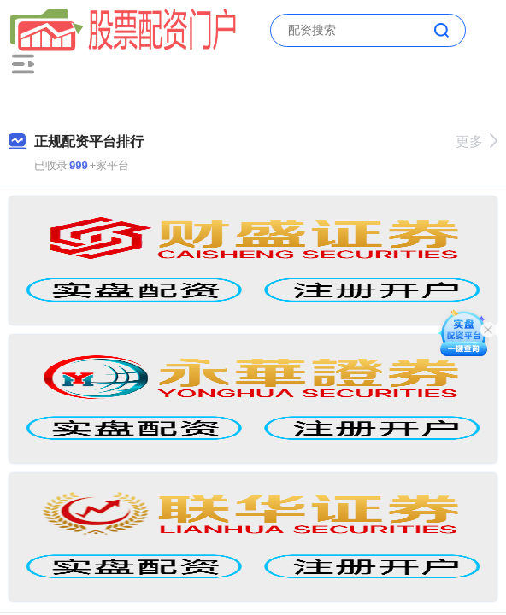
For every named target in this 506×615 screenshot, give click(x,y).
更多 (476, 141)
